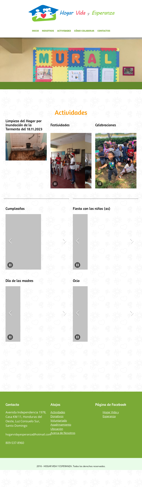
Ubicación (56, 429)
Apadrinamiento (60, 424)
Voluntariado (58, 420)
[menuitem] (35, 31)
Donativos (56, 416)
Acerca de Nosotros (62, 433)
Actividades (57, 412)
